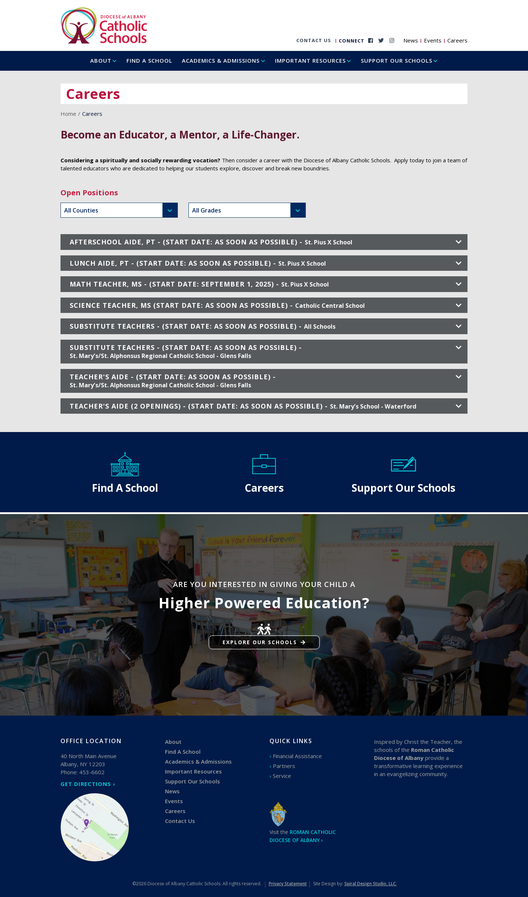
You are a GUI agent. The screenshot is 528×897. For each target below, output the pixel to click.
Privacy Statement (288, 884)
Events (432, 40)
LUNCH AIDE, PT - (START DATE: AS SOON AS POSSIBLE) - (266, 263)
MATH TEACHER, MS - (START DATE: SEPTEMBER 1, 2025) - (266, 284)
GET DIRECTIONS (85, 783)
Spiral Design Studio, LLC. (370, 884)
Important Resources (310, 60)
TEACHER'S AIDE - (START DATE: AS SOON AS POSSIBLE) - (266, 381)
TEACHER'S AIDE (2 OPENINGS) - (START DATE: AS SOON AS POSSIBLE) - (266, 406)
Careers (457, 40)
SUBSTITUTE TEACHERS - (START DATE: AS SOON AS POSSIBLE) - (266, 326)
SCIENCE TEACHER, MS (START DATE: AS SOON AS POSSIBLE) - (266, 305)
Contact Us (313, 40)
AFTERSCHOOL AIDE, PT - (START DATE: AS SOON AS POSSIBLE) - (266, 241)
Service (282, 775)
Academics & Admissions (221, 60)
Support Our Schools (396, 60)
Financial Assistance (297, 756)
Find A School (149, 60)
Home (68, 113)
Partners (284, 765)
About (100, 60)
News (410, 40)
